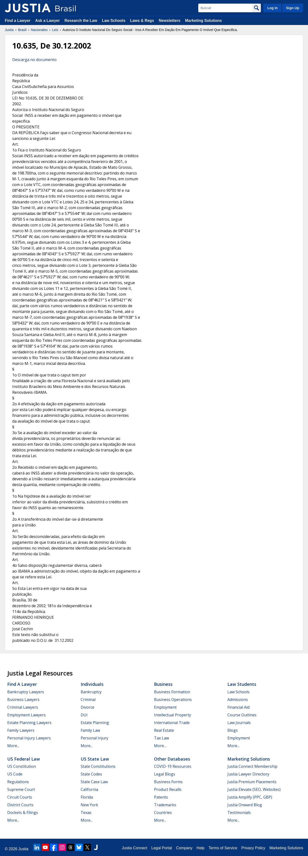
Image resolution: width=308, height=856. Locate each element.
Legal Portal (161, 848)
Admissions (237, 699)
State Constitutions (98, 766)
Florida (87, 797)
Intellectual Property (172, 715)
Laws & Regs (142, 21)
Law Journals (239, 722)
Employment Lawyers (26, 715)
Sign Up (292, 8)
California (89, 789)
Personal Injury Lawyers (29, 738)
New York (89, 804)
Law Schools (113, 21)
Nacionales (39, 30)
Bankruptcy (91, 691)
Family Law (90, 730)
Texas (86, 812)
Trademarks (165, 804)
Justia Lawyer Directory (248, 774)
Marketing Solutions (203, 21)
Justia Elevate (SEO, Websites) (254, 789)
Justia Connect (134, 848)
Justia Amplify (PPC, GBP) (249, 797)
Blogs (232, 730)
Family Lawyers (20, 730)
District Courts (20, 804)
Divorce (87, 707)
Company (184, 848)
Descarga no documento (34, 59)
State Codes (91, 774)
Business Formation (172, 691)
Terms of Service (223, 848)
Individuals (92, 684)
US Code (14, 774)
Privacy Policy (253, 848)
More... (13, 745)
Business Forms (168, 781)
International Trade (172, 722)
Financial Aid (238, 707)
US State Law (95, 759)
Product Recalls (167, 789)
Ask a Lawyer (48, 21)
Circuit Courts (19, 797)
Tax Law (161, 738)
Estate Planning (95, 722)
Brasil (22, 30)
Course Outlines (242, 715)
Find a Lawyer (18, 21)
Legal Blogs (164, 774)
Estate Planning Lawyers (29, 722)
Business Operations (173, 699)
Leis (55, 30)
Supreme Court (21, 789)
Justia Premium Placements (251, 781)
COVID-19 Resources (172, 766)
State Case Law (94, 781)
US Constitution (21, 766)
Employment (165, 707)
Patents (161, 797)
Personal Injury (94, 738)
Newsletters (169, 21)
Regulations (18, 781)
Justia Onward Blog (244, 804)
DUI (84, 715)
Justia (9, 30)
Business (163, 684)
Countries (163, 812)
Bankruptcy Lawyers (25, 691)
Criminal (88, 699)
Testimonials (239, 812)
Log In (272, 8)
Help (201, 848)
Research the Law (80, 21)
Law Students (241, 684)
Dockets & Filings (22, 812)
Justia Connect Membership (252, 766)
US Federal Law (23, 759)
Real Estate (164, 730)
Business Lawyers (23, 699)
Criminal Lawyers (22, 707)
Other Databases (172, 759)
